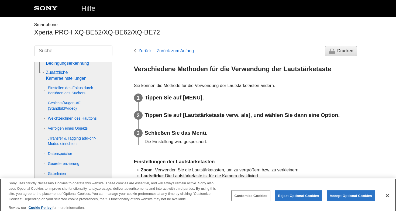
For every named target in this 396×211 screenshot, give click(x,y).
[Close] (387, 197)
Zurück (145, 51)
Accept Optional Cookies (351, 198)
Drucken (345, 51)
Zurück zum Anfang (175, 51)
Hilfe (88, 8)
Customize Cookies (250, 198)
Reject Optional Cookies (298, 198)
